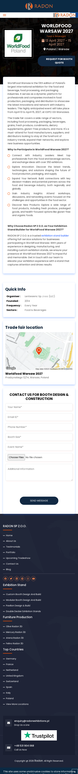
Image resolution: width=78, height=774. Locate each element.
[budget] (39, 447)
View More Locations (17, 704)
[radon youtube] (33, 578)
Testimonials (13, 546)
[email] (39, 417)
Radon (38, 761)
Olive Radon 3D (14, 626)
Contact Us (12, 563)
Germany (11, 658)
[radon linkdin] (16, 578)
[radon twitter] (11, 578)
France (9, 664)
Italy (8, 692)
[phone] (39, 427)
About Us (11, 541)
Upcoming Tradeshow (18, 558)
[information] (39, 472)
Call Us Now (20, 749)
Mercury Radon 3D (16, 632)
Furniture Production (17, 617)
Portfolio (10, 552)
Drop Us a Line (21, 725)
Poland (10, 698)
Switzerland (12, 681)
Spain (9, 687)
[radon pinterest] (22, 578)
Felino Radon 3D (14, 643)
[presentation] (28, 489)
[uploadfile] (39, 457)
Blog (8, 569)
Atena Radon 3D (15, 637)
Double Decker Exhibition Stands (23, 611)
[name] (39, 407)
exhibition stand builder (55, 235)
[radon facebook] (5, 578)
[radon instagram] (27, 578)
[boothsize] (39, 437)
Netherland (12, 670)
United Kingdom (14, 675)
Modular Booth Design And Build (23, 600)
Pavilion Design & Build (18, 605)
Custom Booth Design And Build (23, 594)
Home (9, 535)
